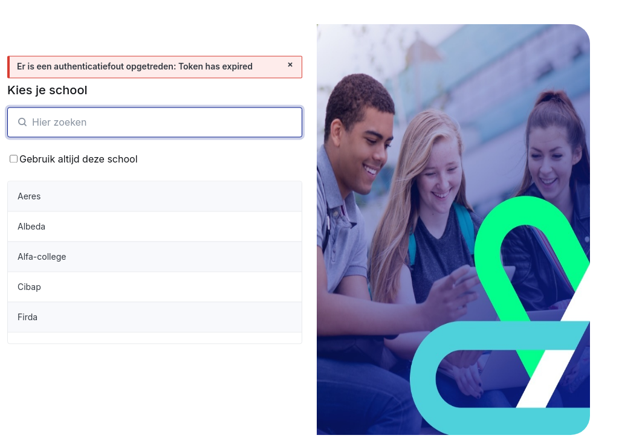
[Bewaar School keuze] (14, 159)
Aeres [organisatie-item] (29, 196)
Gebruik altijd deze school (74, 159)
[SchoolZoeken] (154, 122)
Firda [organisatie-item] (27, 317)
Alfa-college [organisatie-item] (42, 256)
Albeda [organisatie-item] (31, 226)
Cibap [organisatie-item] (29, 287)
